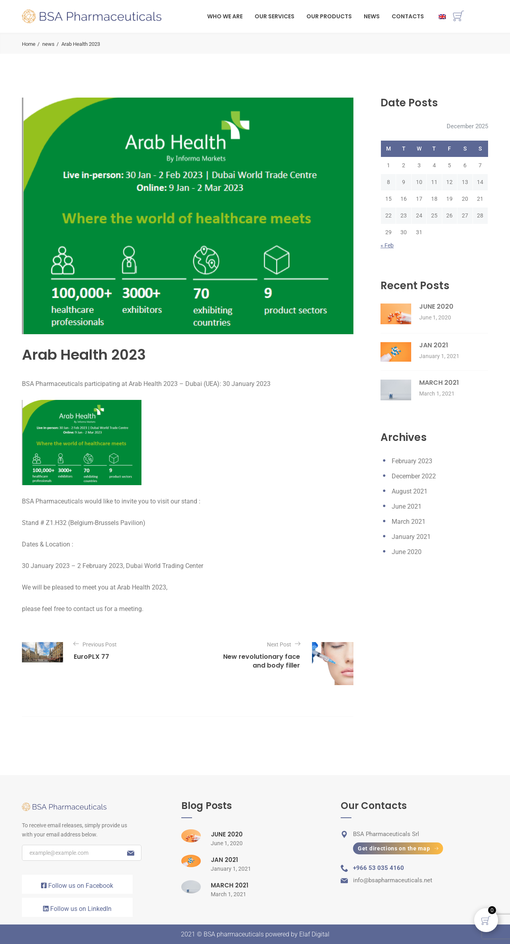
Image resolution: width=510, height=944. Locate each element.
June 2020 (407, 552)
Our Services (274, 16)
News (372, 16)
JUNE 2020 (436, 306)
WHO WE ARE (225, 16)
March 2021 (409, 521)
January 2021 (411, 537)
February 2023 (412, 461)
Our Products (329, 16)
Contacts (408, 16)
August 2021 (410, 491)
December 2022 (414, 476)
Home (28, 44)
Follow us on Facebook (77, 885)
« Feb (387, 245)
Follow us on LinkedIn (77, 909)
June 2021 (407, 506)
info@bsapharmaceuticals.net (392, 880)
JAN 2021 (433, 345)
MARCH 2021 (439, 382)
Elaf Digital (314, 934)
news (48, 44)
